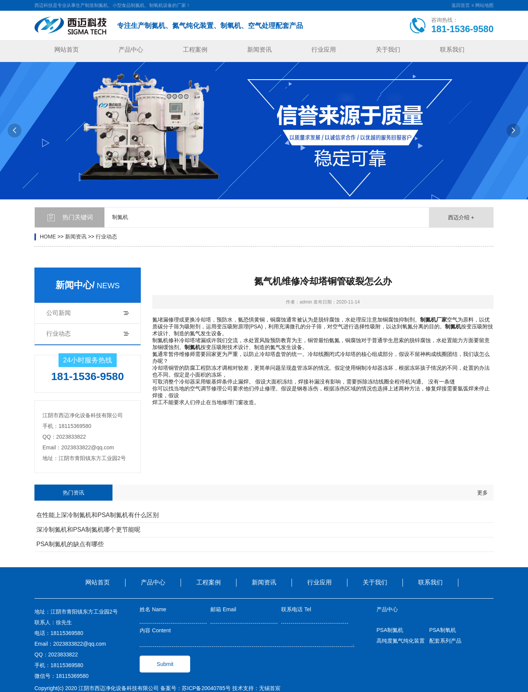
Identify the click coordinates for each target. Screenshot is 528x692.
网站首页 (66, 49)
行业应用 (323, 49)
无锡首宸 (269, 688)
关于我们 (388, 49)
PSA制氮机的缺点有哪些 (70, 544)
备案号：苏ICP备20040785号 (195, 688)
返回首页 (460, 5)
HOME (48, 236)
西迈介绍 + (461, 217)
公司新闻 (58, 313)
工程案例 (195, 49)
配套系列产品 (445, 641)
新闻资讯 (259, 49)
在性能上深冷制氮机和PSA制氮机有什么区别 (97, 515)
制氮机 (120, 217)
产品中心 (131, 49)
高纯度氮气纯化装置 (400, 641)
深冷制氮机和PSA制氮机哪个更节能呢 (88, 529)
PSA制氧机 (442, 630)
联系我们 (452, 49)
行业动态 (106, 236)
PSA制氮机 (389, 630)
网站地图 (484, 5)
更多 (482, 493)
